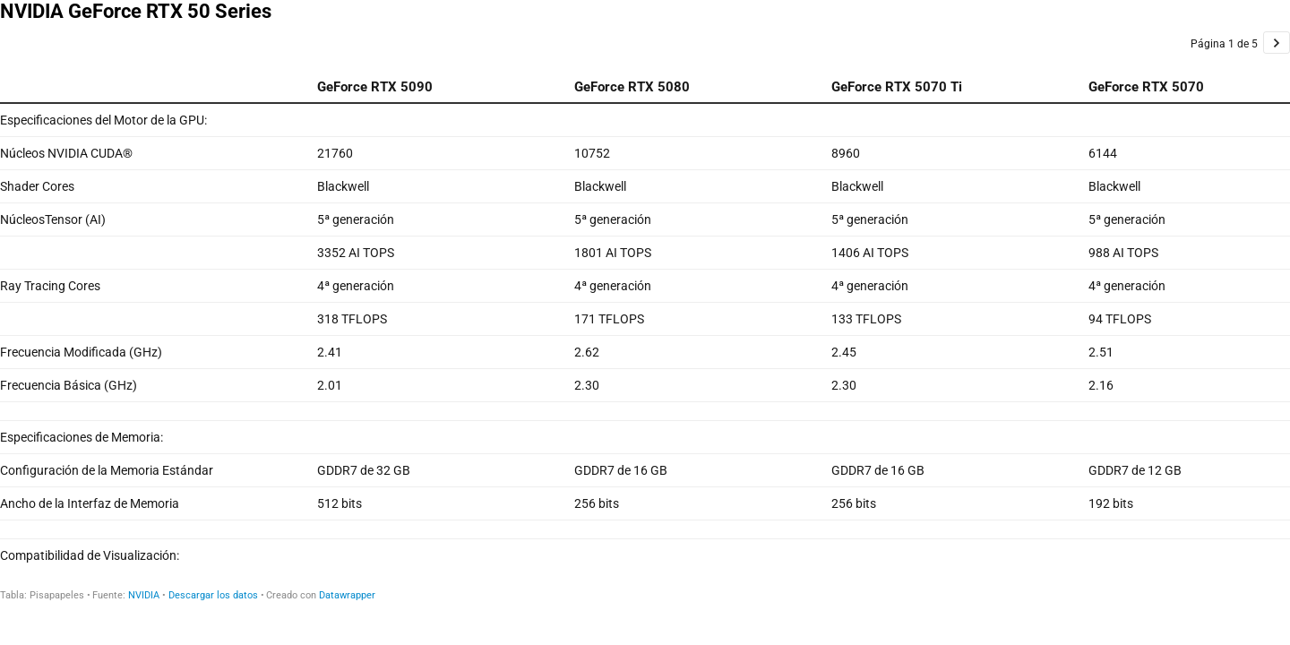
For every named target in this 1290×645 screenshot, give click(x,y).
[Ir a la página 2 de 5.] (1276, 42)
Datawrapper (347, 595)
